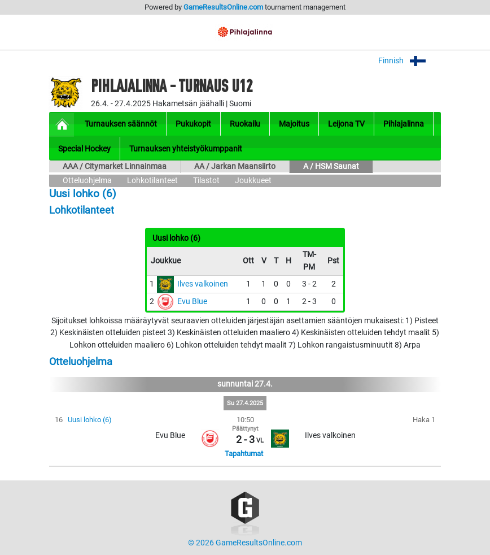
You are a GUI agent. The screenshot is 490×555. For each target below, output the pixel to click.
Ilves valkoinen (202, 284)
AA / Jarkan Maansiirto (234, 166)
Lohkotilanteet (152, 180)
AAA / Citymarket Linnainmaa (115, 166)
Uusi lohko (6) (90, 419)
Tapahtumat (244, 453)
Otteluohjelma (87, 180)
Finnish (409, 61)
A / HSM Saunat (331, 166)
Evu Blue (192, 301)
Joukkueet (253, 180)
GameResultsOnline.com (223, 7)
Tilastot (206, 180)
